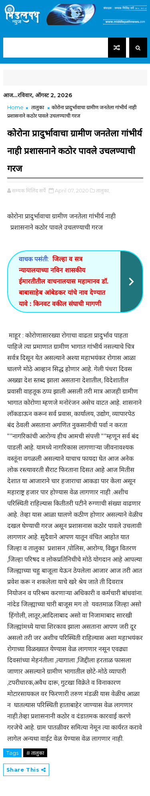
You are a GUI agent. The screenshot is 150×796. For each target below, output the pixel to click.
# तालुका (35, 753)
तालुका (37, 107)
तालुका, (103, 190)
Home (15, 107)
